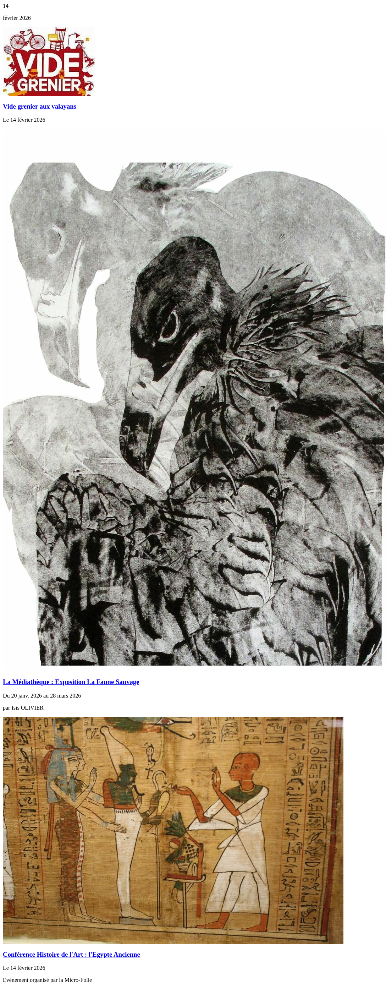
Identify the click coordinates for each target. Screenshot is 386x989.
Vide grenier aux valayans (39, 106)
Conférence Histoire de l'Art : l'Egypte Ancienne (71, 954)
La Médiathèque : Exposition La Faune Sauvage (71, 681)
